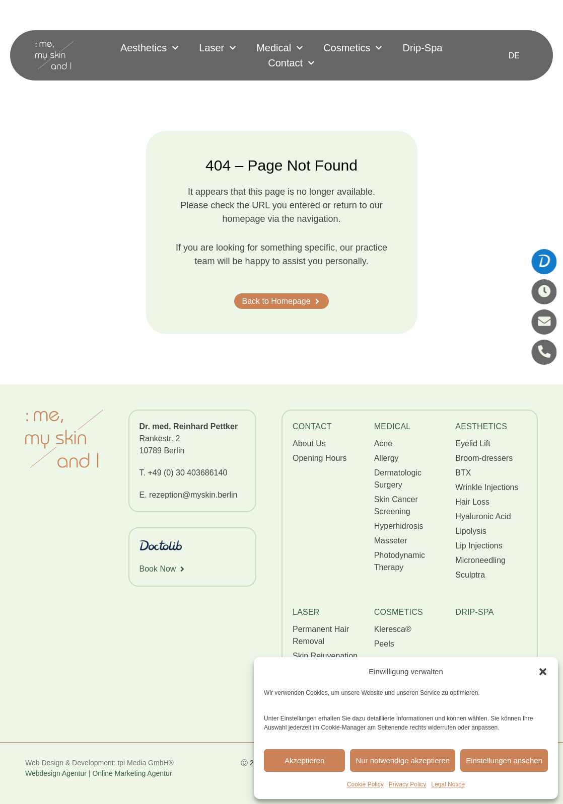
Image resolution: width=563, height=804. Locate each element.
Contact (291, 62)
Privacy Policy (408, 784)
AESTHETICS (481, 426)
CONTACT (312, 426)
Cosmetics (352, 47)
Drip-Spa (422, 47)
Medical (279, 47)
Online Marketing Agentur (133, 773)
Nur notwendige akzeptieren (403, 760)
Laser (217, 47)
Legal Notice (448, 784)
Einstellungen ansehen (504, 760)
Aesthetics (149, 47)
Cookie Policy (365, 784)
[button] (543, 672)
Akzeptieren (304, 760)
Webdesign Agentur (56, 773)
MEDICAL (392, 426)
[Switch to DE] (514, 56)
